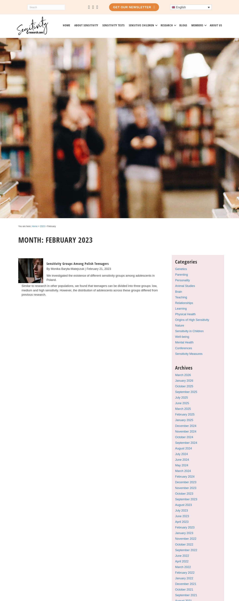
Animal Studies (185, 286)
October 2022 (184, 544)
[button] (156, 25)
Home (66, 25)
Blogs (183, 25)
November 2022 (185, 538)
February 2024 (185, 476)
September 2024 (186, 442)
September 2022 (186, 550)
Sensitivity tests (113, 25)
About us (216, 25)
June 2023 (182, 516)
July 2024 (181, 454)
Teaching (181, 297)
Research (167, 25)
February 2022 (185, 572)
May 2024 (181, 465)
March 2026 (183, 375)
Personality (182, 280)
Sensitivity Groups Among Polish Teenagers (77, 263)
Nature (179, 325)
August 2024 (183, 448)
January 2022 (184, 578)
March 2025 (183, 408)
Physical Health (185, 314)
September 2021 (186, 595)
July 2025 (181, 397)
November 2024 (185, 431)
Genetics (181, 269)
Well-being (182, 336)
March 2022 (183, 567)
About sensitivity (86, 25)
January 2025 (184, 420)
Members (197, 25)
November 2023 (185, 488)
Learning (181, 308)
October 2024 (184, 437)
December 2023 (185, 482)
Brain (178, 291)
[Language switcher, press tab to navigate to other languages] (191, 7)
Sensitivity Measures (188, 353)
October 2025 (184, 386)
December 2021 (185, 584)
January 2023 (184, 533)
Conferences (183, 348)
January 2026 (184, 380)
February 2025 (185, 414)
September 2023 (186, 499)
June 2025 (182, 403)
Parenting (181, 274)
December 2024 (185, 426)
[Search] (46, 7)
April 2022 (182, 561)
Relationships (184, 303)
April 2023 (182, 521)
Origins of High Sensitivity (192, 320)
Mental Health (184, 342)
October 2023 (184, 493)
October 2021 (184, 589)
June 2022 (182, 555)
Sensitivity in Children (189, 331)
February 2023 (185, 527)
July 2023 (181, 510)
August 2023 (183, 505)
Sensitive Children (141, 25)
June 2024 (182, 459)
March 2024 (183, 471)
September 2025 (186, 392)
